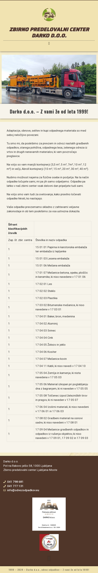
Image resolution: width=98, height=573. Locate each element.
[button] (49, 43)
